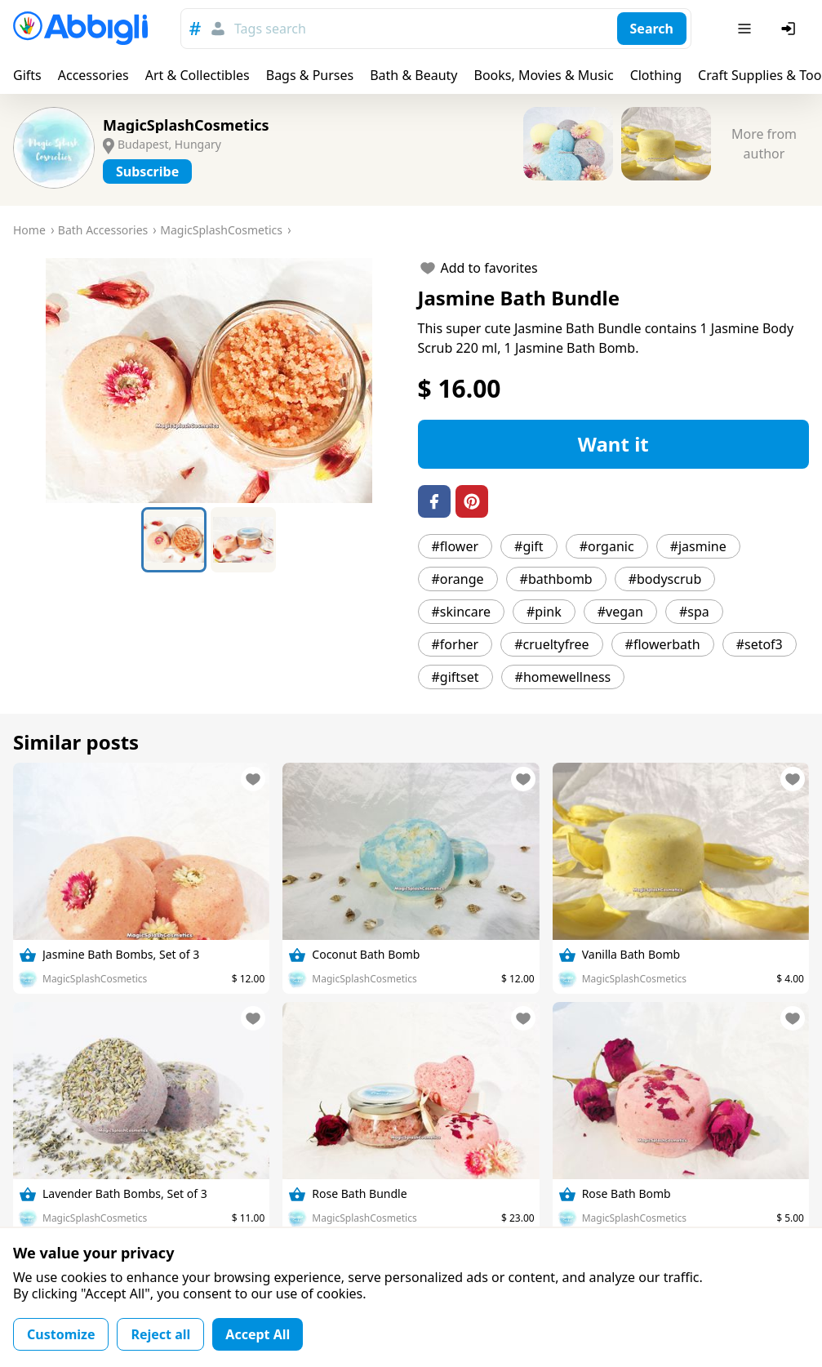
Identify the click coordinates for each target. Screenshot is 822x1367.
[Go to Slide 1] (174, 539)
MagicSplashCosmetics (186, 125)
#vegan (620, 612)
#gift (529, 546)
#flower (455, 546)
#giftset (455, 677)
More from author (764, 144)
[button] (209, 380)
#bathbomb (556, 579)
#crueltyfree (551, 644)
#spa (694, 612)
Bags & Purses (309, 75)
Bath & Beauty (413, 75)
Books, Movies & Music (543, 75)
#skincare (461, 612)
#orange (458, 579)
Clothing (656, 75)
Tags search (270, 29)
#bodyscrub (665, 579)
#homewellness (563, 677)
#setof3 (759, 644)
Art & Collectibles (197, 75)
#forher (455, 644)
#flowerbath (662, 644)
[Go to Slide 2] (243, 539)
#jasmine (698, 546)
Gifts (27, 75)
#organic (607, 546)
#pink (544, 612)
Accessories (93, 75)
